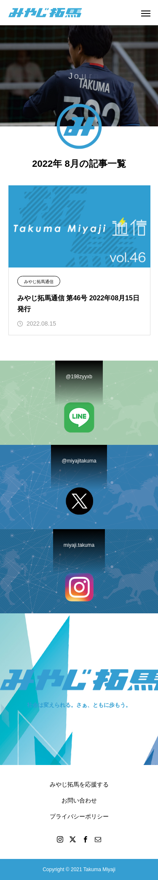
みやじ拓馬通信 (39, 281)
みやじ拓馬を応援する (79, 784)
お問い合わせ (79, 800)
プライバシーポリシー (79, 816)
